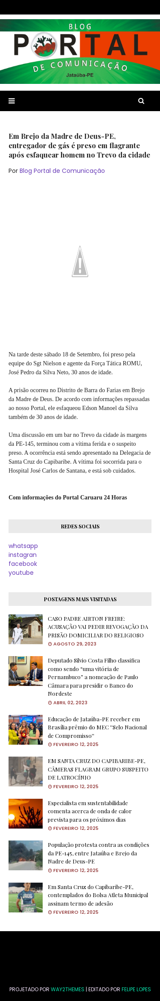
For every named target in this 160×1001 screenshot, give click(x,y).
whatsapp (23, 546)
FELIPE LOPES (136, 989)
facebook (23, 563)
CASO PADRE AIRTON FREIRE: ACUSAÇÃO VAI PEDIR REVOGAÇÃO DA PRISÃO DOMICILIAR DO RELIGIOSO (98, 627)
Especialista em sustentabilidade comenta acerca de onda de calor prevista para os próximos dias (90, 811)
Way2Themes (67, 989)
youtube (21, 572)
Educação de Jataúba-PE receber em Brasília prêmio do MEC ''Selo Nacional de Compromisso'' (97, 727)
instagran (23, 555)
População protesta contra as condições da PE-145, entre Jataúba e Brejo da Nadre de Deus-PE (98, 853)
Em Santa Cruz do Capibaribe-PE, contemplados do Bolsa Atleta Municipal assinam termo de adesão (98, 895)
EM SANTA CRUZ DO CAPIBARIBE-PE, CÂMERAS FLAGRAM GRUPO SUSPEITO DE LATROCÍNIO (98, 769)
